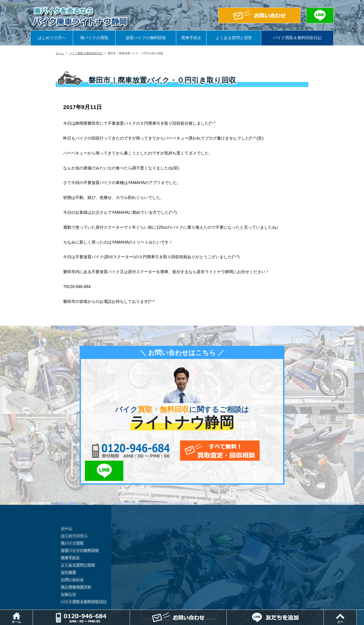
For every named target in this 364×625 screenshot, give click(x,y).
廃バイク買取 (71, 523)
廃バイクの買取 (94, 38)
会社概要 (68, 552)
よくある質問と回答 (234, 38)
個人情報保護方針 (75, 567)
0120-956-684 (124, 450)
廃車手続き (191, 38)
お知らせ (68, 574)
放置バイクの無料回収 (146, 38)
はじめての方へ (52, 38)
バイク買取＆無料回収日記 (297, 38)
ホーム (60, 53)
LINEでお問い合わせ (263, 450)
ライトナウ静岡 (175, 599)
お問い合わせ (71, 560)
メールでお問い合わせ (205, 450)
